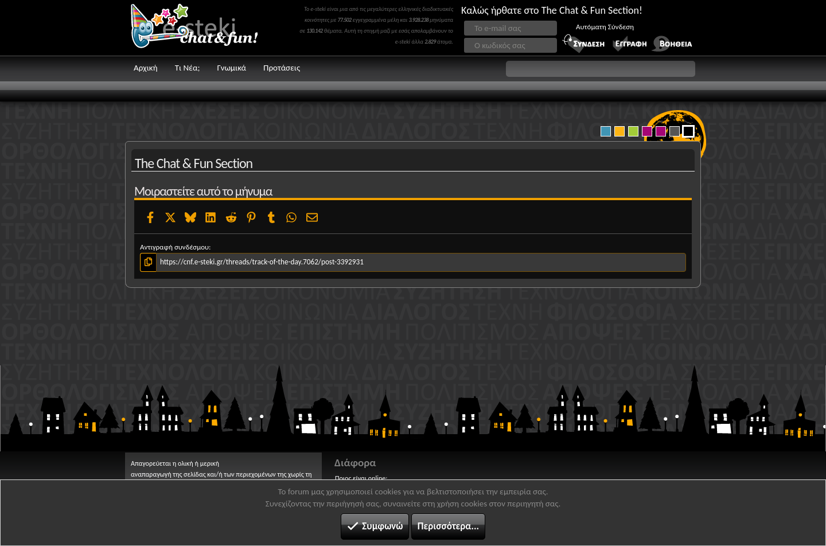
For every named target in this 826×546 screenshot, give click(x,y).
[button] (600, 68)
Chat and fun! (202, 27)
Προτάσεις (281, 68)
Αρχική (146, 68)
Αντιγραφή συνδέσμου (174, 247)
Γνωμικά (231, 68)
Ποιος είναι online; (361, 478)
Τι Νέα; (187, 68)
